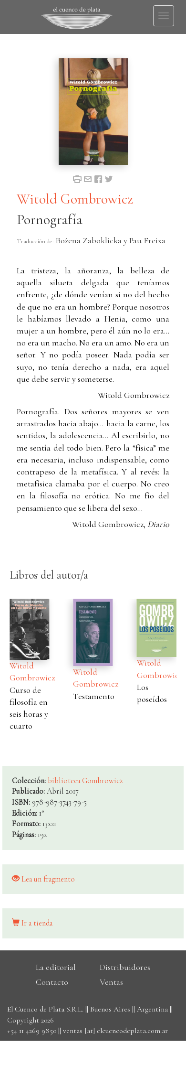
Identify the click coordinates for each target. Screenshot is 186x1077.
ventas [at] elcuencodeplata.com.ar (115, 1030)
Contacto (52, 982)
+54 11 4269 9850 (31, 1030)
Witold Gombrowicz (75, 199)
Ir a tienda (32, 923)
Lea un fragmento (43, 879)
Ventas (111, 982)
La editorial (56, 967)
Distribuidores (125, 967)
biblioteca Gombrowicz (85, 781)
